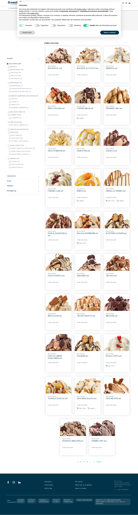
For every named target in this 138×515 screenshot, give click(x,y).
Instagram (126, 3)
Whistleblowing (84, 500)
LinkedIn (129, 3)
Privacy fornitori (68, 501)
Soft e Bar (48, 488)
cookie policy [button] (34, 13)
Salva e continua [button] (110, 32)
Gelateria (13, 8)
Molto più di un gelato (83, 485)
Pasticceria (49, 485)
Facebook (123, 3)
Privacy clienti (56, 501)
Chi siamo (79, 481)
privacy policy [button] (81, 9)
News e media (80, 488)
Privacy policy (31, 501)
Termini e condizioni (44, 501)
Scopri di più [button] (27, 32)
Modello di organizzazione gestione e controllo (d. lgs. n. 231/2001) (110, 501)
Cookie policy (21, 501)
